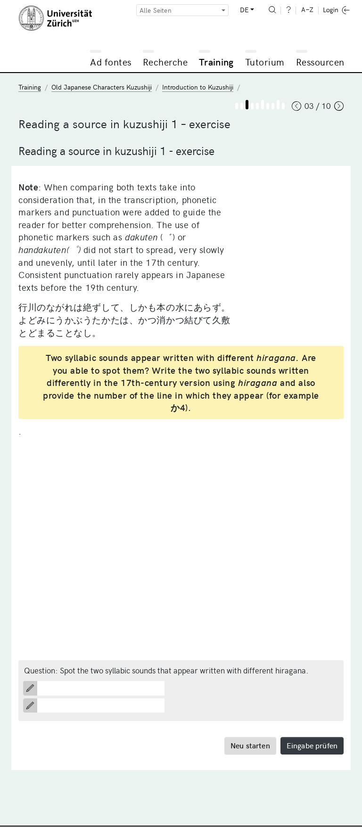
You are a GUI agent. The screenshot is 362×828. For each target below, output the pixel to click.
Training (216, 61)
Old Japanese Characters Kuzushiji (101, 86)
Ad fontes (111, 61)
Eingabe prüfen (312, 745)
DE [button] (244, 9)
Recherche (165, 61)
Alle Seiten (156, 10)
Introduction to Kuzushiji (197, 86)
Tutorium (265, 61)
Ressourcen (320, 61)
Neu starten (250, 745)
